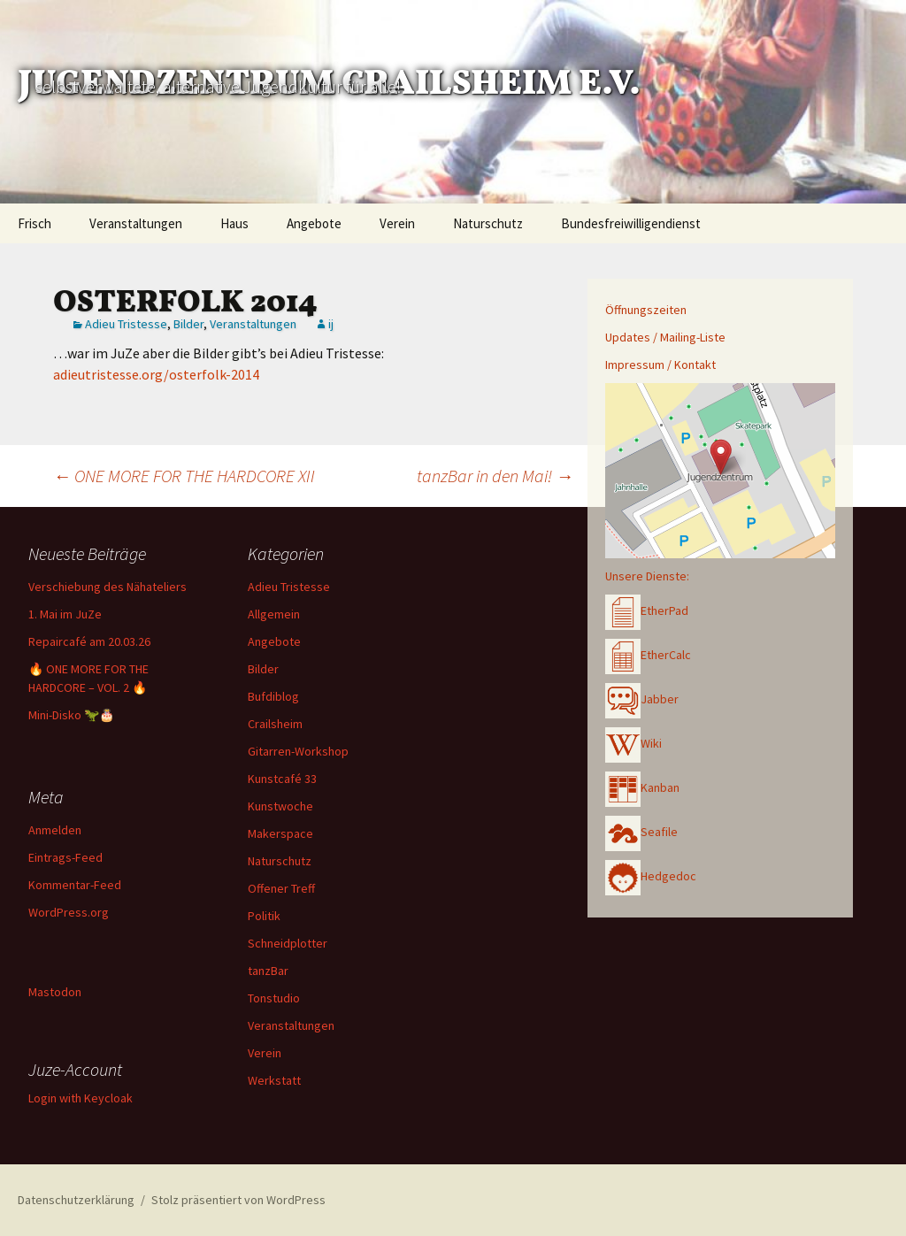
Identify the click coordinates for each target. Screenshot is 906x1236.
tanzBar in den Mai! (495, 475)
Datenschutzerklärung (76, 1200)
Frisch (34, 223)
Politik (264, 916)
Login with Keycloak (80, 1098)
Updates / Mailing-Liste (665, 337)
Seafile (641, 832)
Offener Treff (281, 888)
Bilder (188, 324)
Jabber (642, 699)
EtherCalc (648, 655)
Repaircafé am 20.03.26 (89, 641)
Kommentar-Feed (74, 885)
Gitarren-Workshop (298, 751)
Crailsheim (275, 724)
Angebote (314, 223)
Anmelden (54, 830)
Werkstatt (274, 1080)
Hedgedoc (650, 876)
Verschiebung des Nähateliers (107, 587)
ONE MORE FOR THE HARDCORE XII (184, 475)
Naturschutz (488, 223)
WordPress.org (68, 912)
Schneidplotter (287, 943)
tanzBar (268, 971)
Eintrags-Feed (65, 857)
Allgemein (274, 614)
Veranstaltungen (135, 223)
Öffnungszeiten (646, 310)
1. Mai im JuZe (65, 614)
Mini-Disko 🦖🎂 (71, 715)
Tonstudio (274, 998)
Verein (397, 223)
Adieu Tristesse (126, 324)
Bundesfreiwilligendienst (631, 223)
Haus (234, 223)
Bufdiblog (273, 696)
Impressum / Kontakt (660, 364)
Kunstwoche (280, 806)
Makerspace (280, 833)
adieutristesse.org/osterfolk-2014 (156, 374)
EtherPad (646, 610)
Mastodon (54, 992)
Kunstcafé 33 (282, 779)
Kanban (642, 787)
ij (331, 324)
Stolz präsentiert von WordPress (238, 1200)
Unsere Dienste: (647, 576)
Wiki (633, 743)
